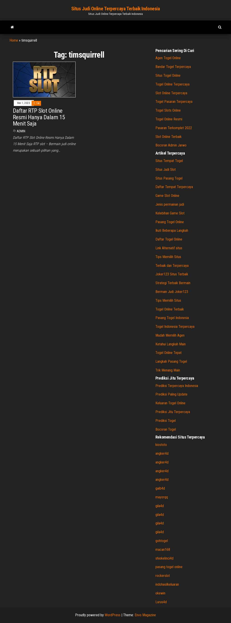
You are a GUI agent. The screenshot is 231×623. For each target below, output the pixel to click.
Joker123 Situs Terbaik (171, 274)
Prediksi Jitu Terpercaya (172, 412)
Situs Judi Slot (165, 169)
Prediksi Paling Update (171, 394)
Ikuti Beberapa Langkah (171, 230)
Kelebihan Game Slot (170, 213)
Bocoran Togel (165, 429)
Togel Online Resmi (168, 119)
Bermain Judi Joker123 (171, 292)
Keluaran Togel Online (170, 403)
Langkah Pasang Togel (171, 361)
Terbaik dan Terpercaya (172, 265)
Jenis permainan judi (169, 204)
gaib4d (160, 488)
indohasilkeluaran (167, 584)
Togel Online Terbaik (169, 309)
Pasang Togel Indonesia (172, 318)
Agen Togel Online (168, 58)
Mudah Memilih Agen (170, 335)
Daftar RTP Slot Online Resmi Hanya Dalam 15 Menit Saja (39, 117)
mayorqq (161, 497)
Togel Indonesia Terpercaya (174, 326)
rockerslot (162, 576)
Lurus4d (161, 602)
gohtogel (161, 541)
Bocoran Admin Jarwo (171, 145)
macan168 (162, 549)
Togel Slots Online (168, 110)
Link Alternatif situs (168, 248)
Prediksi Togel (165, 420)
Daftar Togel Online (168, 239)
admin (21, 131)
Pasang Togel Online (169, 222)
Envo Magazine (145, 615)
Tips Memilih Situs (168, 257)
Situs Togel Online (167, 75)
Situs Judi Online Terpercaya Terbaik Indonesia (115, 8)
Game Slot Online (167, 195)
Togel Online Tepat (168, 353)
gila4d (159, 506)
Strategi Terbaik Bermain (172, 283)
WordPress (112, 615)
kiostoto (161, 445)
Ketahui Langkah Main (170, 344)
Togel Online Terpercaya (172, 84)
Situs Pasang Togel (168, 178)
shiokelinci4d (164, 558)
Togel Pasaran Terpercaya (173, 101)
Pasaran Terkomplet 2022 (173, 128)
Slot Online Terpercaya (171, 93)
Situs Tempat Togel (169, 161)
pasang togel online (168, 567)
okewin (160, 593)
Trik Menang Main (167, 370)
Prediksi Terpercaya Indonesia (176, 386)
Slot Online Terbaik (168, 137)
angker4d (162, 453)
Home (13, 40)
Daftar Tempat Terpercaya (174, 187)
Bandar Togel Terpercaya (173, 67)
